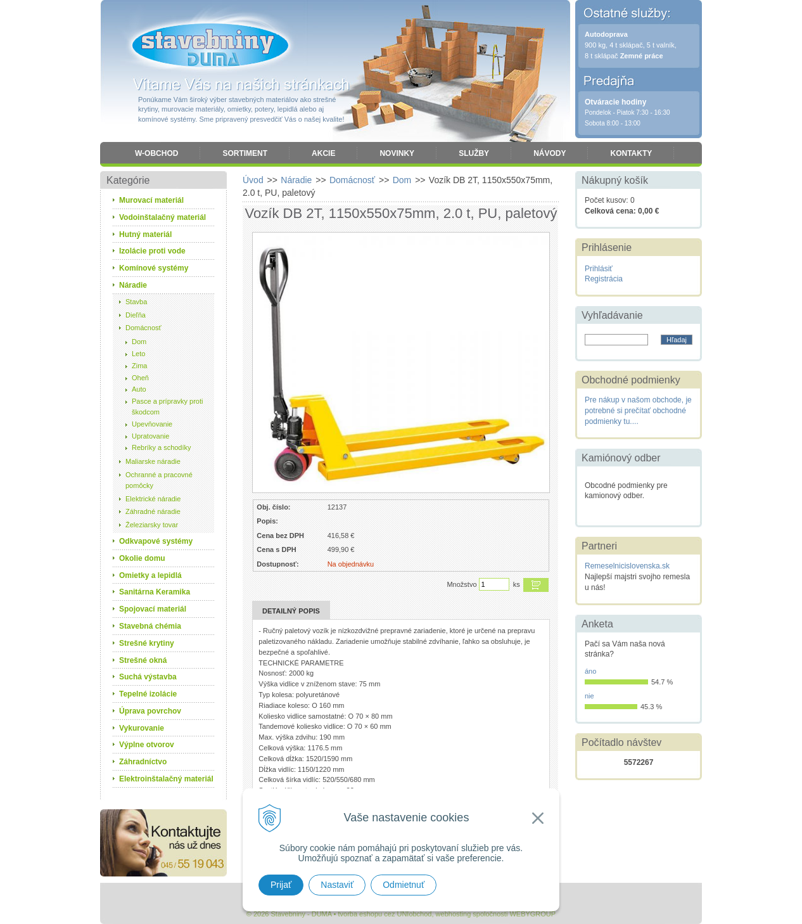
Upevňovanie (152, 424)
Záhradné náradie (153, 511)
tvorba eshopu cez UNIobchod (384, 914)
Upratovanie (150, 436)
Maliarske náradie (153, 461)
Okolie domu (142, 558)
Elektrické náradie (153, 499)
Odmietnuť (403, 885)
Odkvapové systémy (156, 541)
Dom (139, 341)
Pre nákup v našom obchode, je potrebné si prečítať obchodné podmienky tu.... (638, 410)
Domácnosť (143, 327)
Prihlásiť (599, 268)
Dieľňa (135, 315)
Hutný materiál (145, 234)
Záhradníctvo (143, 761)
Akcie (323, 153)
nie (589, 696)
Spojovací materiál (152, 609)
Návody (549, 153)
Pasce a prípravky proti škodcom (167, 406)
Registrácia (604, 278)
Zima (139, 365)
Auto (139, 389)
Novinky (396, 153)
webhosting (453, 914)
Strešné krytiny (146, 643)
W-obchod (156, 153)
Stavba (136, 301)
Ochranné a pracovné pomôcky (159, 480)
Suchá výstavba (148, 676)
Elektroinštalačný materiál (166, 778)
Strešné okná (143, 660)
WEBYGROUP (532, 914)
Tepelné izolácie (148, 694)
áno (590, 671)
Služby (474, 153)
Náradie (133, 285)
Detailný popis (291, 611)
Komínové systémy (153, 268)
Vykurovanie (141, 728)
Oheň (140, 378)
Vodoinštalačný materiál (162, 217)
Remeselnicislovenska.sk (627, 565)
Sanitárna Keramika (154, 591)
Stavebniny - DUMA (210, 45)
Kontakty (631, 153)
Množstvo (461, 584)
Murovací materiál (151, 200)
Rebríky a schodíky (161, 447)
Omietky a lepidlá (150, 575)
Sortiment (244, 153)
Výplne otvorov (146, 744)
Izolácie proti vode (152, 251)
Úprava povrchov (150, 711)
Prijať (281, 885)
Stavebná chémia (150, 626)
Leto (138, 353)
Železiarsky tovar (151, 525)
